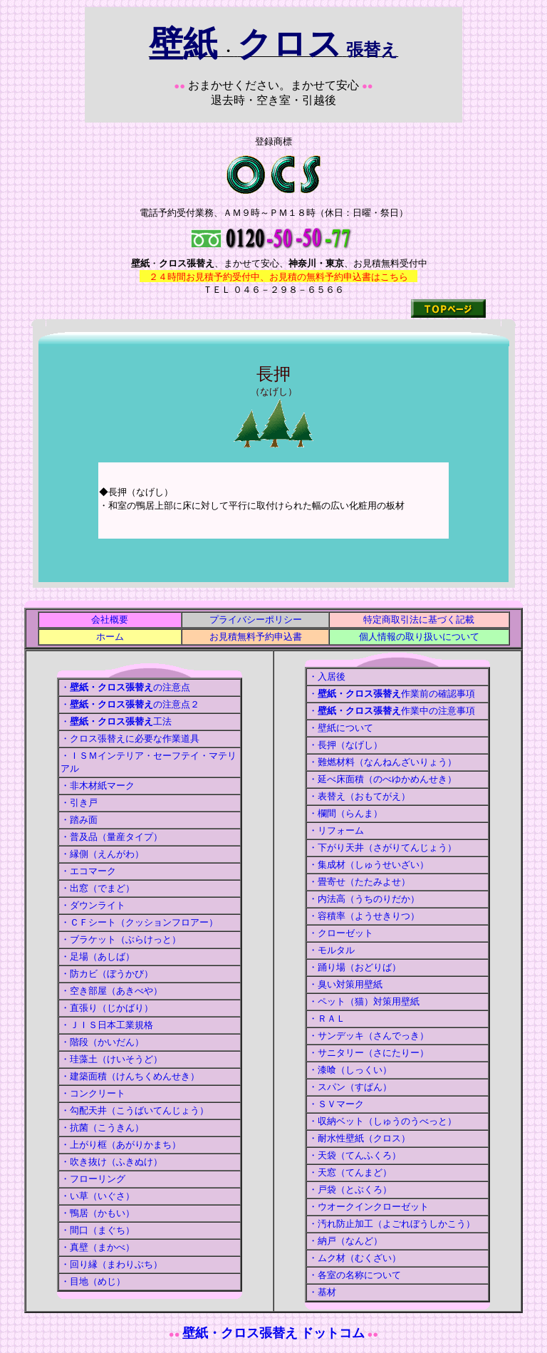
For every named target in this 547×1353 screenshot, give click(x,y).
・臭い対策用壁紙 (345, 984)
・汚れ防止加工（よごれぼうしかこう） (391, 1223)
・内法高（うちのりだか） (364, 898)
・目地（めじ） (93, 1281)
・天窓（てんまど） (350, 1172)
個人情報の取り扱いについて (419, 636)
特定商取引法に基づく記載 (418, 619)
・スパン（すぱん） (350, 1087)
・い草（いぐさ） (98, 1196)
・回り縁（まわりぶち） (111, 1264)
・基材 (322, 1292)
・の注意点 (125, 687)
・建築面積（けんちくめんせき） (130, 1076)
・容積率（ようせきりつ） (364, 916)
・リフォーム (336, 830)
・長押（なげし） (345, 745)
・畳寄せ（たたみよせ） (359, 881)
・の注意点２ (130, 704)
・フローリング (93, 1178)
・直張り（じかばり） (107, 1007)
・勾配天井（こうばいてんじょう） (135, 1110)
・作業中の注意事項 (391, 710)
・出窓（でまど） (98, 888)
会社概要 (109, 619)
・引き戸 (79, 802)
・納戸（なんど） (345, 1240)
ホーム (110, 636)
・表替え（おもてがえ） (359, 796)
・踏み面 (79, 819)
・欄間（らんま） (345, 813)
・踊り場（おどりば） (354, 967)
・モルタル (331, 950)
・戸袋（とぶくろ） (350, 1189)
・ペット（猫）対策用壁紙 (364, 1001)
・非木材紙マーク (98, 785)
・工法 (116, 721)
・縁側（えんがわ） (102, 854)
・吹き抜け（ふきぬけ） (111, 1161)
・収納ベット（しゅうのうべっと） (382, 1121)
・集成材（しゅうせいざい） (368, 864)
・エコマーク (88, 871)
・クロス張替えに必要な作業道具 (130, 738)
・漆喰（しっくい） (350, 1069)
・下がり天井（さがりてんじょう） (382, 847)
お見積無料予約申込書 (255, 636)
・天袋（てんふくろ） (354, 1155)
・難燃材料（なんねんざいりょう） (382, 762)
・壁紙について (340, 727)
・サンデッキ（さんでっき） (368, 1035)
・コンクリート (93, 1093)
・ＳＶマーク (336, 1104)
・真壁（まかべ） (98, 1247)
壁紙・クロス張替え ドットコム (273, 1333)
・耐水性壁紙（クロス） (359, 1138)
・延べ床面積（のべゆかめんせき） (382, 779)
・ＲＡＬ (326, 1018)
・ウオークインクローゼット (368, 1206)
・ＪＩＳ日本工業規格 (107, 1025)
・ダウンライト (93, 905)
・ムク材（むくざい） (354, 1258)
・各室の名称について (354, 1275)
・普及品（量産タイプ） (111, 836)
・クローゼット (340, 933)
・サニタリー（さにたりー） (368, 1052)
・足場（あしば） (98, 956)
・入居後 (326, 676)
